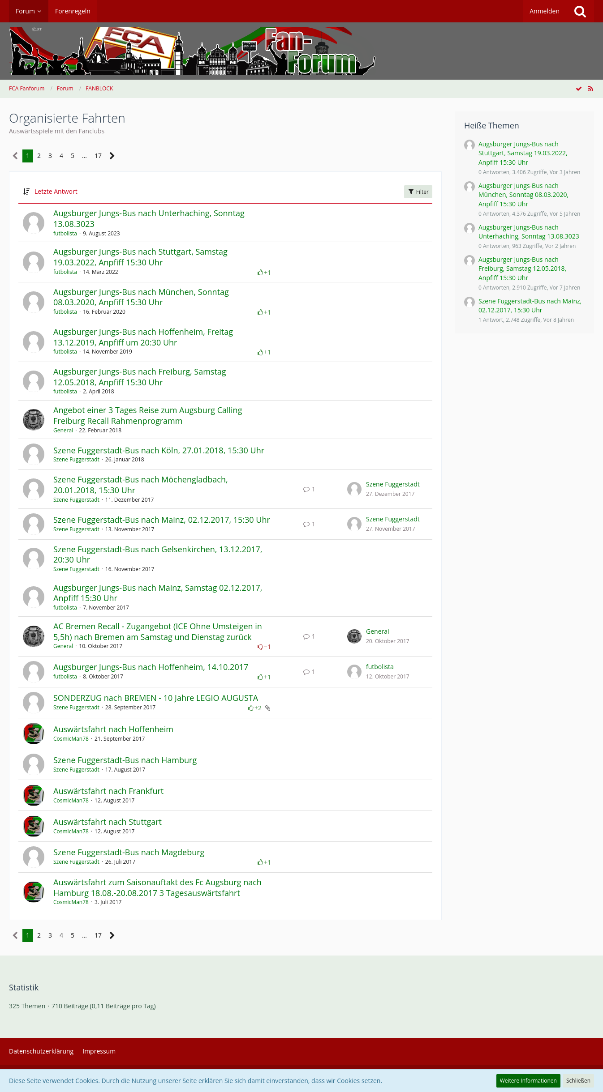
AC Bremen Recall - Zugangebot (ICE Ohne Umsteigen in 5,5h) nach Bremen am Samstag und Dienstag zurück (157, 631)
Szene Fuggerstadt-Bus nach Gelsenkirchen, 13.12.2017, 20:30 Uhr (158, 554)
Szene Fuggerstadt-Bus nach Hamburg (125, 760)
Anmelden (545, 11)
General (63, 430)
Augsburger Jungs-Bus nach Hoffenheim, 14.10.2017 (150, 666)
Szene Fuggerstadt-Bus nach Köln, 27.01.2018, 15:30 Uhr (158, 450)
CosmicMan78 (71, 738)
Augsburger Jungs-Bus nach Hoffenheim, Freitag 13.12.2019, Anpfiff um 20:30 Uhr (143, 337)
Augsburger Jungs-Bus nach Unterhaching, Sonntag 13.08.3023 (149, 218)
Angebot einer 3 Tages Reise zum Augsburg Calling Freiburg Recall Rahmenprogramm (147, 415)
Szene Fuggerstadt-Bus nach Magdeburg (128, 852)
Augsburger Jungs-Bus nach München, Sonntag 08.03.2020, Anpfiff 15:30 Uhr (141, 297)
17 (98, 155)
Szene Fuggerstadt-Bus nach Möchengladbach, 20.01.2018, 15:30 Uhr (140, 484)
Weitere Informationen (528, 1080)
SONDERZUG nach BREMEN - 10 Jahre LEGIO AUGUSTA (155, 697)
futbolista (65, 233)
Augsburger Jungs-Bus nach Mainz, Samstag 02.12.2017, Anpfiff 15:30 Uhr (157, 593)
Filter (418, 192)
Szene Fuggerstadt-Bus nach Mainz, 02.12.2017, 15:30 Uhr (161, 519)
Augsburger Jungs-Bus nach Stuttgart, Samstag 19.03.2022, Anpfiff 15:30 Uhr (140, 257)
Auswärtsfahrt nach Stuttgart (107, 821)
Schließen (578, 1080)
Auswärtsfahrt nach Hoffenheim (113, 729)
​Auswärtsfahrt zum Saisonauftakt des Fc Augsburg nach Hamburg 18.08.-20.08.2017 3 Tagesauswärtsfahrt (157, 887)
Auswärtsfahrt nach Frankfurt (108, 790)
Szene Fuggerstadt (76, 459)
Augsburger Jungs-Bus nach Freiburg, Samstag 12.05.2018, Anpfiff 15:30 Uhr (139, 377)
